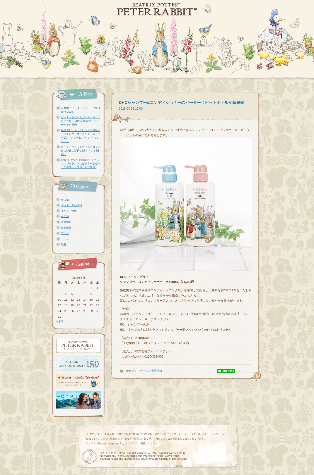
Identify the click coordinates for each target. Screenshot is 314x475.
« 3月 (59, 321)
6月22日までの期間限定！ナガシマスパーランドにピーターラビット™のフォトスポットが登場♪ (80, 163)
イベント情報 (69, 210)
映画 (63, 244)
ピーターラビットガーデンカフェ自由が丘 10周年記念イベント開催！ (80, 150)
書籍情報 (66, 227)
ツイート (243, 371)
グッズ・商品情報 (71, 205)
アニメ (65, 233)
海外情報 (66, 222)
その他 (65, 199)
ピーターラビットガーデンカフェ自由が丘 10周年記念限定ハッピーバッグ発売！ (80, 121)
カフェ (65, 239)
